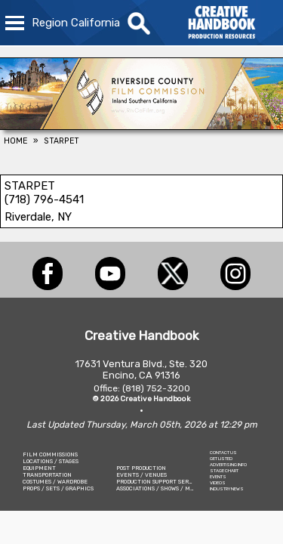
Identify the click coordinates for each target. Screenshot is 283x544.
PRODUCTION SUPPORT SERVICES (160, 481)
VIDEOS (218, 483)
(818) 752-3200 (156, 388)
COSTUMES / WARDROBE (55, 481)
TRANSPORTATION (47, 474)
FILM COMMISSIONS (50, 454)
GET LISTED (221, 459)
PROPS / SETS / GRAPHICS (58, 488)
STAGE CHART (224, 471)
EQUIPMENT (39, 468)
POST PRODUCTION (141, 468)
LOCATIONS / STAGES (50, 461)
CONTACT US (223, 453)
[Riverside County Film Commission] (141, 125)
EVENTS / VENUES (141, 474)
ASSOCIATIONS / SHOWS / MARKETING (167, 488)
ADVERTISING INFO (228, 465)
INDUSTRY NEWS (227, 489)
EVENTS (218, 477)
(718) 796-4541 (44, 199)
